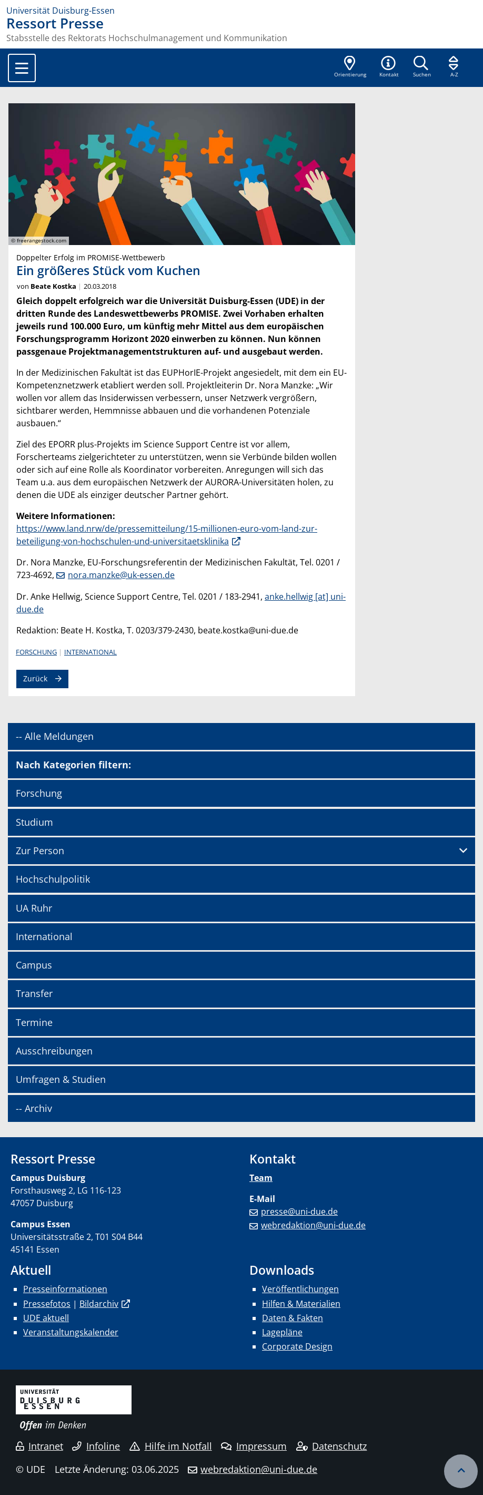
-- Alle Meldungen (55, 736)
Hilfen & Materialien (301, 1304)
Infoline (96, 1446)
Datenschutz (331, 1446)
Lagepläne (282, 1332)
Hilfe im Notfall (170, 1446)
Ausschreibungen (54, 1050)
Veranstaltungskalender (70, 1332)
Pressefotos (47, 1304)
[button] (389, 67)
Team (261, 1178)
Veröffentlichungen (300, 1289)
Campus (34, 965)
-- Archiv (34, 1108)
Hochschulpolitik (53, 879)
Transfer (34, 993)
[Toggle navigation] (22, 68)
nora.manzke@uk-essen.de (121, 575)
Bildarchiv (98, 1304)
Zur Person (40, 850)
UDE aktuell (46, 1318)
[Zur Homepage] (241, 10)
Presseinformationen (65, 1289)
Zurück (35, 678)
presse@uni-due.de (299, 1211)
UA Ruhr (34, 908)
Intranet (39, 1446)
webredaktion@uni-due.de (313, 1225)
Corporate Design (297, 1346)
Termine (34, 1022)
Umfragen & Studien (61, 1079)
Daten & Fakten (292, 1318)
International (90, 652)
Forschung (36, 652)
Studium (34, 822)
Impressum (254, 1446)
